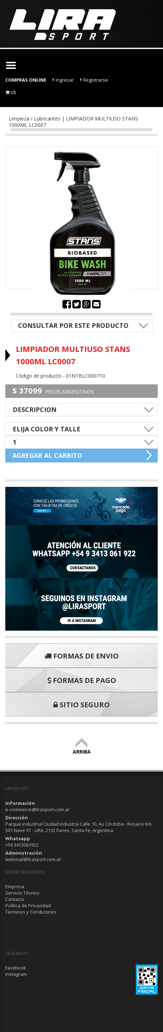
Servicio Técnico (22, 893)
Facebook (15, 968)
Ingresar (63, 80)
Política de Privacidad (28, 905)
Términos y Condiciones (30, 912)
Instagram (16, 974)
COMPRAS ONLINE (25, 80)
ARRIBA (82, 748)
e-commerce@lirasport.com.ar (37, 809)
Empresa (14, 886)
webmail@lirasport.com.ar (33, 859)
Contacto (14, 899)
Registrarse (94, 80)
